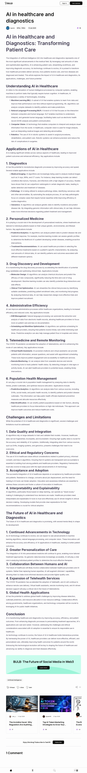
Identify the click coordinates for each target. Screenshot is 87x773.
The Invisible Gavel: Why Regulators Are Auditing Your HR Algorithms (20, 723)
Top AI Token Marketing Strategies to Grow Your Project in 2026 (54, 723)
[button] (10, 28)
